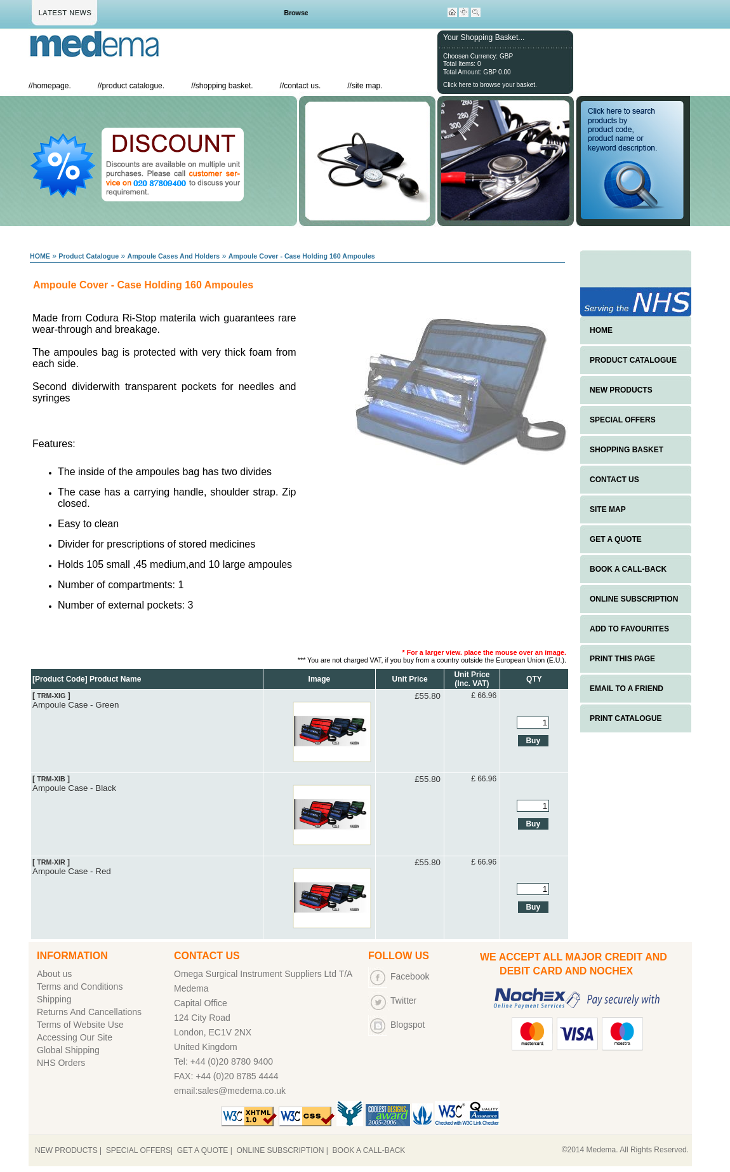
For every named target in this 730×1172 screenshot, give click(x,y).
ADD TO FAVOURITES (629, 628)
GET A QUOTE (616, 539)
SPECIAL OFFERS (623, 419)
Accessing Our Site (74, 1037)
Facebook (409, 976)
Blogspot (407, 1025)
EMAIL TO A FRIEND (626, 688)
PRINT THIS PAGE (622, 658)
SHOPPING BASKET (626, 449)
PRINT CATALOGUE (626, 718)
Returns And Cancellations (89, 1012)
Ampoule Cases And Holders (173, 256)
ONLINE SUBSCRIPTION (634, 599)
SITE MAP (608, 509)
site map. (367, 85)
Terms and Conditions (80, 986)
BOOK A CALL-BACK (628, 569)
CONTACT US (614, 479)
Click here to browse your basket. (490, 84)
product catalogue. (133, 85)
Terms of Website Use (80, 1025)
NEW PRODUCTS (621, 390)
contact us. (302, 85)
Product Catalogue (88, 256)
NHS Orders (61, 1063)
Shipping (54, 999)
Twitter (403, 1000)
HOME (40, 256)
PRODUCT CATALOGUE (633, 360)
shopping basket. (224, 85)
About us (54, 974)
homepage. (52, 85)
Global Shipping (68, 1050)
